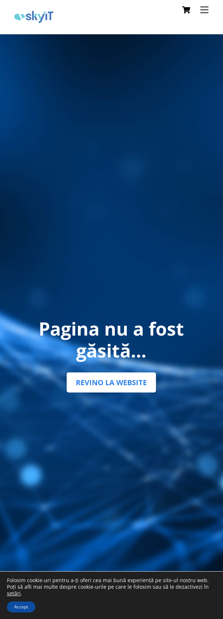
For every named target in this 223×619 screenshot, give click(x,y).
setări (14, 593)
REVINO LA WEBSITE (111, 382)
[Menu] (204, 10)
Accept (21, 607)
